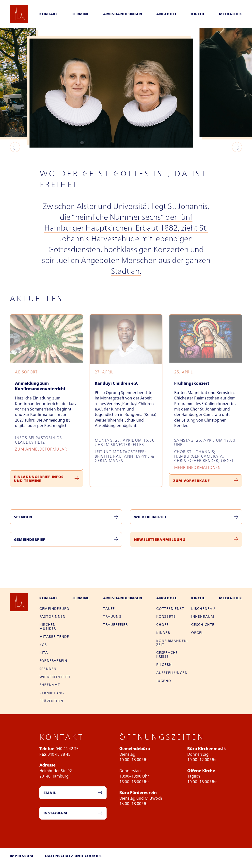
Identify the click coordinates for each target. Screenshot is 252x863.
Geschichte (203, 624)
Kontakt (48, 14)
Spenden (23, 516)
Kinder (163, 632)
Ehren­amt (49, 684)
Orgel (197, 632)
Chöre (162, 624)
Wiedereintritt (150, 516)
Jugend (163, 681)
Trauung (112, 616)
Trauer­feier (115, 624)
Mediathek (230, 14)
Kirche (198, 14)
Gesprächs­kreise (167, 654)
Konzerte (166, 616)
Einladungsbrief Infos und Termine (38, 478)
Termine (80, 14)
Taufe (109, 608)
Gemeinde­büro (54, 608)
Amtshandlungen (122, 14)
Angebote (166, 14)
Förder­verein (53, 660)
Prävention (51, 701)
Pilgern (164, 664)
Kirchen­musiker (48, 626)
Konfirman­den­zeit (172, 642)
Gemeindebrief (30, 539)
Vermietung (51, 693)
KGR (43, 644)
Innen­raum (202, 616)
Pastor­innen (52, 616)
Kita (43, 652)
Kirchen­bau (203, 608)
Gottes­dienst (170, 608)
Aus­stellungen (172, 672)
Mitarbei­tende (54, 636)
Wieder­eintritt (55, 677)
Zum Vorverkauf (191, 480)
